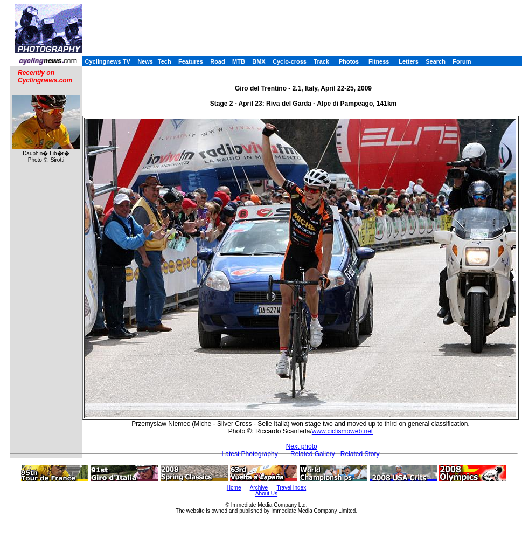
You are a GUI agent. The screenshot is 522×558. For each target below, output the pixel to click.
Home (234, 488)
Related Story (360, 454)
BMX (258, 61)
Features (190, 61)
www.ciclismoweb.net (342, 431)
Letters (409, 61)
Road (217, 61)
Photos (349, 61)
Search (436, 61)
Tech (164, 61)
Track (321, 61)
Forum (462, 61)
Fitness (378, 61)
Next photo (301, 446)
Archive (259, 488)
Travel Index (292, 488)
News (145, 61)
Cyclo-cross (290, 61)
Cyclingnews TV (107, 61)
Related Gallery (312, 454)
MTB (238, 61)
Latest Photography (250, 454)
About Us (266, 494)
